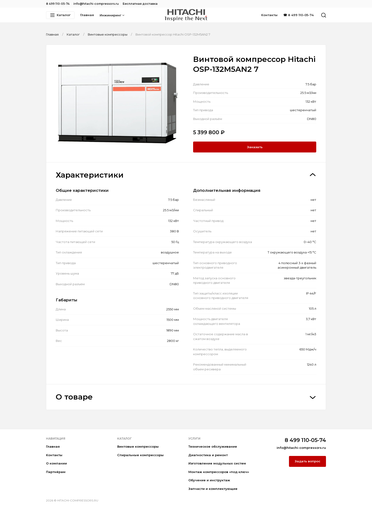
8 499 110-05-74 (58, 3)
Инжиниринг (112, 15)
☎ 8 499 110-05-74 (298, 15)
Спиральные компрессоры (140, 455)
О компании (56, 463)
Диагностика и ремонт (208, 455)
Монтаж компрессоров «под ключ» (218, 472)
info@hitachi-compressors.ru (96, 3)
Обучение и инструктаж (209, 480)
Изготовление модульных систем (217, 463)
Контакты (269, 15)
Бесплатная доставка (140, 3)
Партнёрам (55, 472)
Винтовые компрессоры (138, 446)
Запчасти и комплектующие (212, 489)
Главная (87, 15)
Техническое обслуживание (212, 446)
